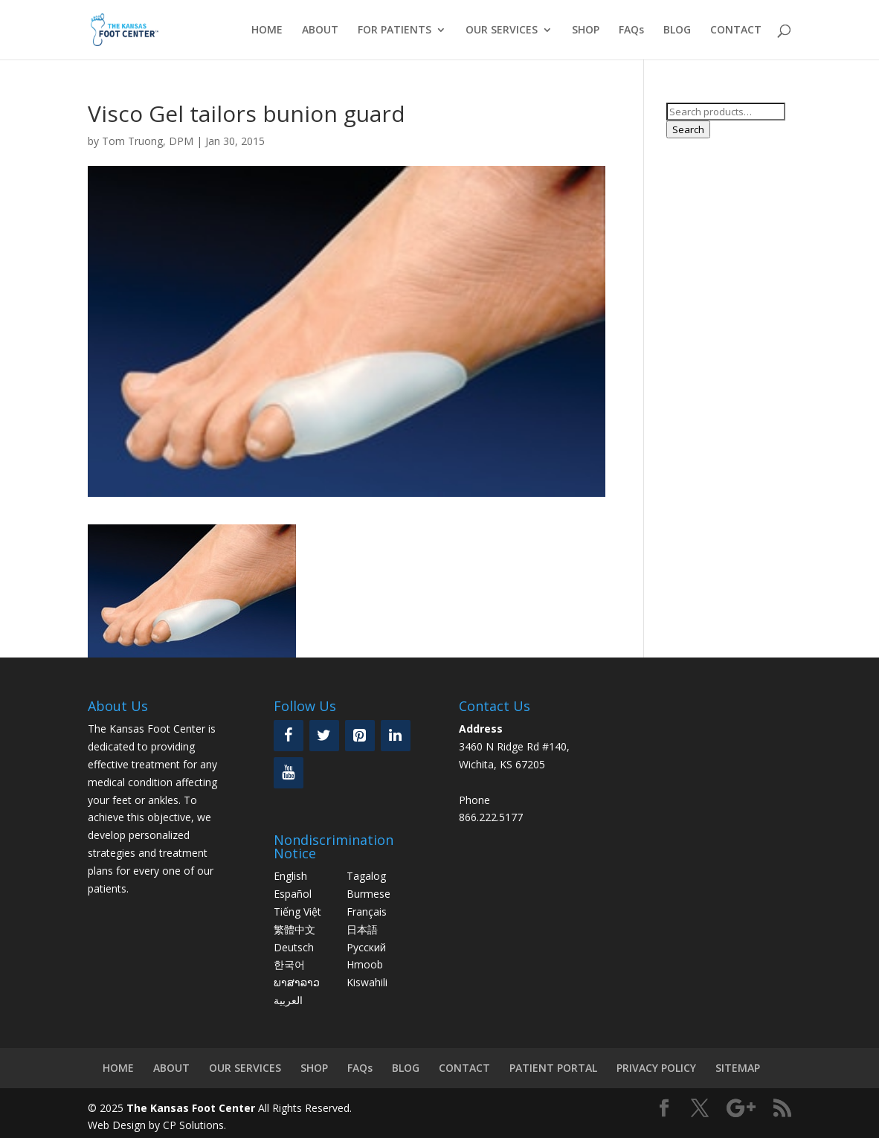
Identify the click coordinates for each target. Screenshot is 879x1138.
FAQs (631, 30)
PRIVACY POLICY (656, 1068)
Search (688, 129)
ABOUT (320, 30)
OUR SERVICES (502, 30)
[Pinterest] (360, 735)
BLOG (677, 30)
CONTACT (736, 30)
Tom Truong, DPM (147, 141)
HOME (267, 30)
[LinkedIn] (395, 735)
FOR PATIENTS (394, 30)
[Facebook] (288, 735)
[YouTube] (288, 772)
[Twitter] (324, 735)
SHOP (585, 30)
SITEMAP (737, 1068)
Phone (474, 800)
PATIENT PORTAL (553, 1068)
